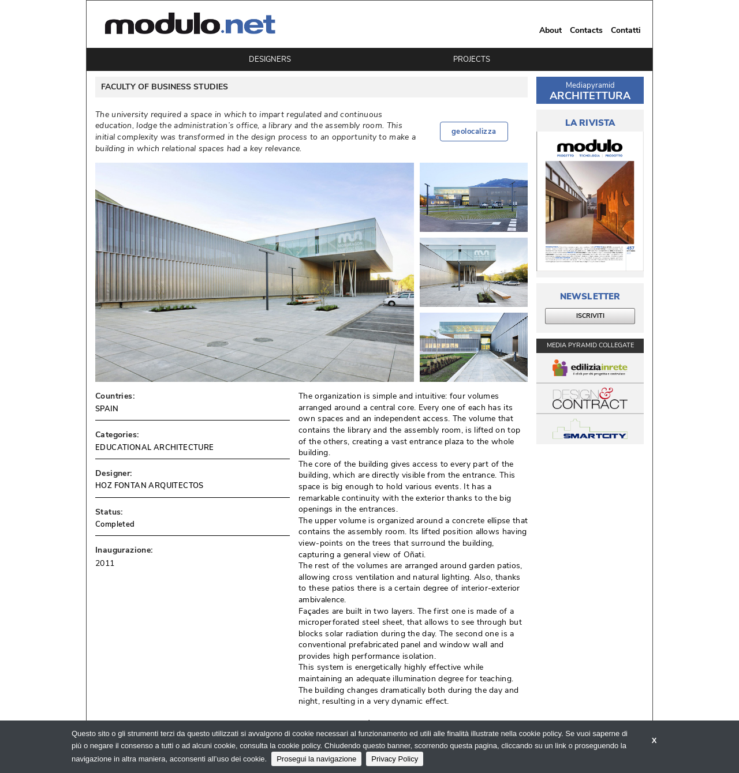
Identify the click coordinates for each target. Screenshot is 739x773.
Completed (115, 524)
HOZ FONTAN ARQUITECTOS (149, 486)
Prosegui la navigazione (316, 759)
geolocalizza (474, 131)
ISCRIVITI (590, 316)
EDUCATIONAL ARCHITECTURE (154, 447)
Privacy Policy (394, 759)
